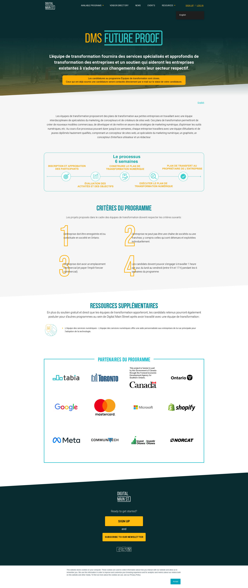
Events (151, 5)
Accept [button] (175, 582)
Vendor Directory (119, 5)
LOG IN (200, 5)
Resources (167, 5)
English (201, 103)
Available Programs (91, 5)
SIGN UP (190, 5)
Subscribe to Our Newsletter (124, 537)
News (138, 5)
